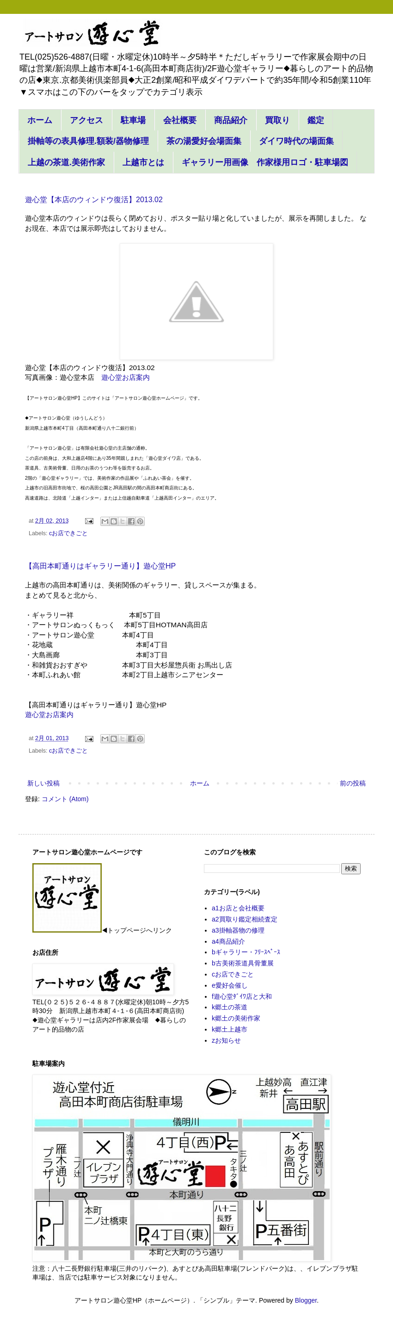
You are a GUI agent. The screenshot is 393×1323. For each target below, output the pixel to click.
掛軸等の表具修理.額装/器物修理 (88, 141)
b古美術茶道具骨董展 (243, 963)
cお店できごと (68, 533)
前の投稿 (353, 783)
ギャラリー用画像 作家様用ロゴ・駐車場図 (265, 162)
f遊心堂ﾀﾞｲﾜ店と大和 (242, 996)
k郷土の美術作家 (236, 1018)
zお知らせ (226, 1040)
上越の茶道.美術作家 (66, 162)
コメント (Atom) (65, 799)
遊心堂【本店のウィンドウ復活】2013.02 (94, 200)
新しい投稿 (43, 783)
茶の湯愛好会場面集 (203, 141)
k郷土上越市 (229, 1029)
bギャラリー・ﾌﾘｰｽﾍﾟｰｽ (246, 952)
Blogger (306, 1300)
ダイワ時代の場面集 (296, 141)
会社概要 (179, 120)
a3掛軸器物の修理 (238, 930)
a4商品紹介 (228, 941)
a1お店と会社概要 (238, 908)
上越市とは (143, 162)
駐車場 (133, 120)
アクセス (86, 120)
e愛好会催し (230, 985)
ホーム (39, 120)
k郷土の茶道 (229, 1007)
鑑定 (315, 120)
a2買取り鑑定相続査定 (244, 919)
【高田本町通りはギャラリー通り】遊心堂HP (100, 566)
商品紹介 (230, 120)
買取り (277, 120)
